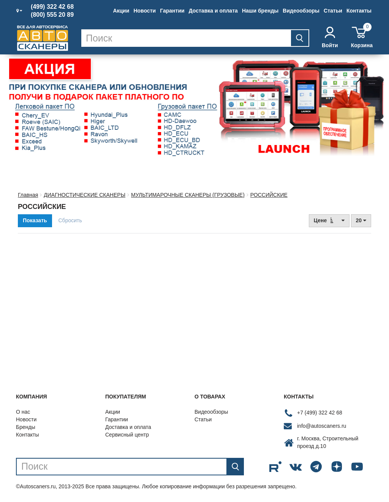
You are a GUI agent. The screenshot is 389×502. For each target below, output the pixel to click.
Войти (330, 37)
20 (361, 220)
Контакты (359, 11)
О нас (23, 412)
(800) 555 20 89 (52, 15)
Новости (144, 11)
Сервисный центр (127, 435)
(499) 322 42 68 (52, 7)
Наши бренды (260, 11)
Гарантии (172, 11)
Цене (329, 220)
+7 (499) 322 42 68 (319, 413)
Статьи (333, 11)
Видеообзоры (301, 11)
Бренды (25, 427)
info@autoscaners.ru (321, 426)
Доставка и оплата (213, 11)
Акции (121, 11)
